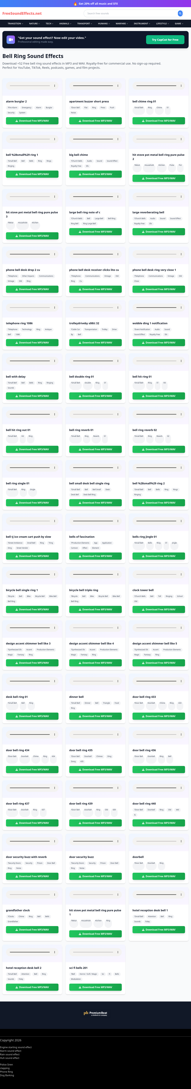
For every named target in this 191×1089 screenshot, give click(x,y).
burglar (49, 107)
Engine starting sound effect (16, 1047)
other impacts (28, 276)
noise (73, 112)
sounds (11, 388)
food (117, 703)
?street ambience (15, 543)
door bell (51, 863)
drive (114, 329)
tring (51, 543)
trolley (104, 329)
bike (28, 596)
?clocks (11, 916)
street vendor (22, 548)
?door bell (75, 107)
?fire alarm (12, 107)
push (112, 107)
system (22, 112)
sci (103, 974)
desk (107, 489)
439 (114, 809)
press (103, 107)
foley (147, 921)
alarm (38, 107)
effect (85, 548)
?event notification (142, 329)
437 (43, 809)
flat (85, 107)
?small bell (138, 107)
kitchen (161, 165)
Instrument (142, 23)
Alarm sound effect (10, 1050)
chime (159, 107)
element (95, 548)
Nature (34, 23)
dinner (87, 703)
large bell (99, 218)
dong (73, 761)
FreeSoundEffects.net (22, 13)
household (149, 165)
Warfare (122, 23)
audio (89, 161)
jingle (174, 543)
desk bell (75, 494)
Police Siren (6, 1064)
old (20, 281)
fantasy (21, 654)
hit (164, 382)
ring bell (74, 223)
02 (168, 436)
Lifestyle (162, 23)
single (32, 489)
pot (180, 165)
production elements (45, 649)
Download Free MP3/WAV (32, 120)
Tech (49, 23)
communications (46, 276)
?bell (73, 974)
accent (29, 649)
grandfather (13, 921)
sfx (87, 166)
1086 (18, 334)
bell (23, 161)
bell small (97, 489)
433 (179, 703)
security (11, 112)
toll (159, 596)
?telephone (12, 276)
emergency (26, 107)
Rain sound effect (10, 1054)
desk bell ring (90, 494)
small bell (31, 543)
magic (10, 654)
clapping (5, 1068)
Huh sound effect (9, 1058)
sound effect (112, 161)
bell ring (111, 218)
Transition (15, 23)
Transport (84, 23)
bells (31, 161)
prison (39, 863)
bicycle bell (39, 596)
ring (94, 107)
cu (81, 281)
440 (177, 809)
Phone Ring (6, 1071)
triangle (106, 703)
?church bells (76, 161)
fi (109, 974)
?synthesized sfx (15, 649)
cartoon (74, 548)
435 (82, 761)
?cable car (75, 329)
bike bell (53, 596)
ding (10, 548)
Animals (65, 23)
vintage (11, 281)
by (72, 334)
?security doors (14, 863)
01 (168, 107)
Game (179, 23)
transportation (91, 329)
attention (152, 916)
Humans (104, 23)
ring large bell (89, 223)
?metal (137, 165)
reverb (96, 436)
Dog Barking (7, 1075)
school (179, 596)
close (136, 281)
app (95, 543)
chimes (99, 756)
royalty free (76, 166)
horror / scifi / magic (88, 974)
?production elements (80, 543)
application (107, 543)
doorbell (151, 703)
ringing (11, 166)
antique (48, 329)
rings (49, 161)
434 (53, 756)
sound (99, 161)
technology (27, 329)
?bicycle (11, 596)
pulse (172, 165)
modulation (76, 979)
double (88, 382)
